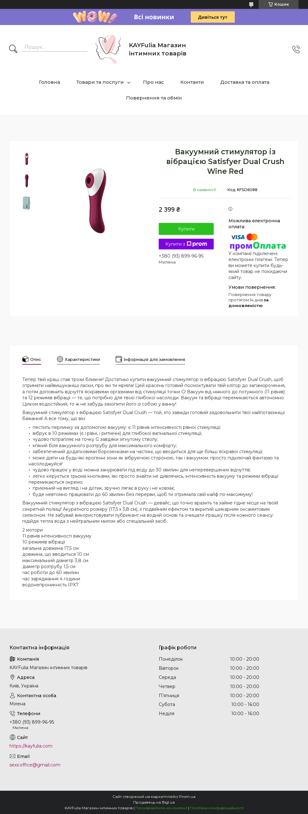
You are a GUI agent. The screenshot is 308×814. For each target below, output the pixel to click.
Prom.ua (187, 796)
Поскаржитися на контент (161, 807)
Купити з (186, 244)
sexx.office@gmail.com (34, 765)
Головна (49, 82)
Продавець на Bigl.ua (154, 802)
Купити (186, 229)
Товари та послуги (100, 82)
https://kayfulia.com (30, 746)
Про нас (153, 82)
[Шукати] (13, 49)
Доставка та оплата (244, 82)
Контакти (192, 82)
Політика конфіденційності (217, 807)
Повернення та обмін (154, 98)
